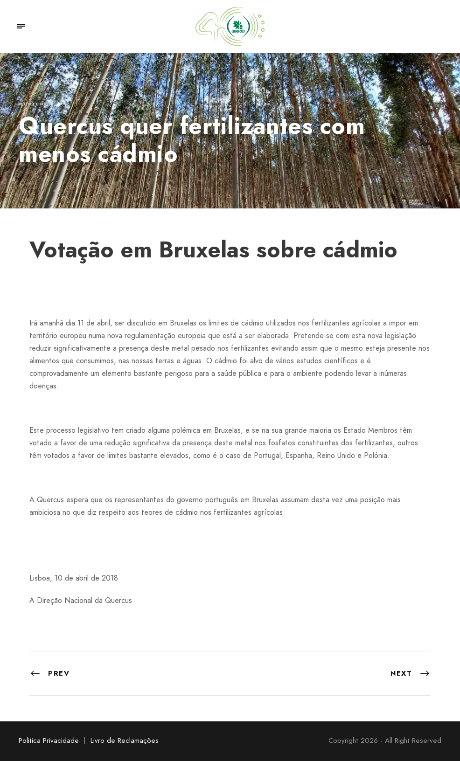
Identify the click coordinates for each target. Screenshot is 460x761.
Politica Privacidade (49, 740)
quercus (33, 103)
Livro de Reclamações (125, 740)
